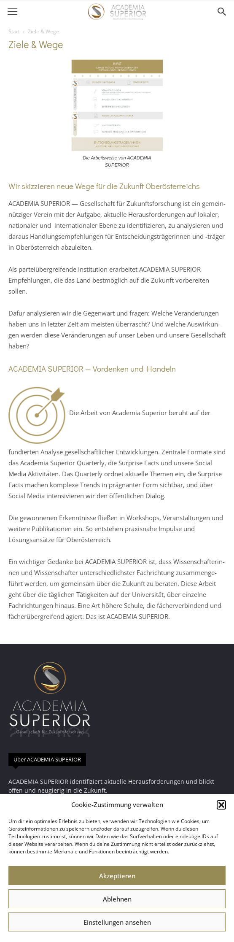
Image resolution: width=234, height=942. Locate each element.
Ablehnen (117, 899)
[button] (221, 805)
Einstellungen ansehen (117, 922)
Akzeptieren (117, 876)
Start (14, 31)
